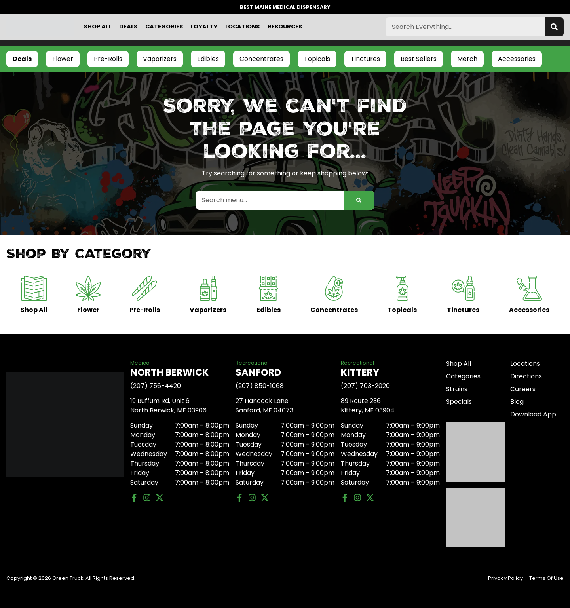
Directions (526, 376)
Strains (456, 388)
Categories (164, 26)
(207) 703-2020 (365, 385)
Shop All (97, 26)
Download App (533, 414)
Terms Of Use (546, 578)
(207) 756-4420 (155, 385)
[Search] (554, 26)
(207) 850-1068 (260, 385)
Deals (128, 26)
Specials (459, 401)
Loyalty (204, 26)
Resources (285, 26)
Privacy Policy (505, 578)
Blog (517, 401)
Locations (242, 26)
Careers (523, 388)
